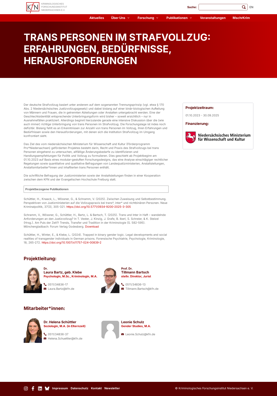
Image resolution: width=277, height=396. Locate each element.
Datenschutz (79, 388)
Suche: (192, 7)
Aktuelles (96, 18)
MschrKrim (241, 18)
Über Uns (121, 18)
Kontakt (96, 388)
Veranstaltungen (213, 18)
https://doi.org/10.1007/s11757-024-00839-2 (71, 242)
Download (92, 226)
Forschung (148, 18)
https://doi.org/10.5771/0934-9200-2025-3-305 (98, 206)
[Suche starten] (244, 7)
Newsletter (112, 388)
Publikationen (179, 18)
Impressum (60, 388)
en (251, 7)
